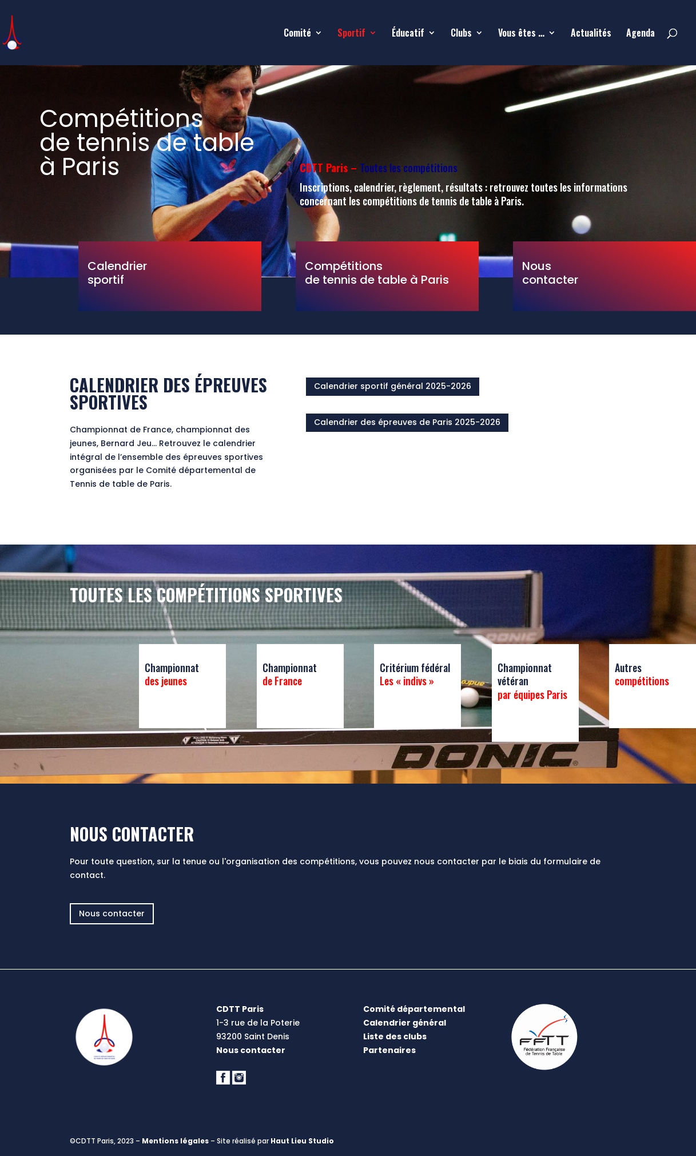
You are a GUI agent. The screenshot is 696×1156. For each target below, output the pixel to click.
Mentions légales (175, 1141)
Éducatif (408, 34)
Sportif (351, 34)
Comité (297, 34)
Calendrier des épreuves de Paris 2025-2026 (407, 422)
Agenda (640, 34)
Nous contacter (112, 913)
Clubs (461, 34)
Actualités (591, 34)
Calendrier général (404, 1022)
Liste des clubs (395, 1036)
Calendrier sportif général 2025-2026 (392, 386)
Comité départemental (414, 1009)
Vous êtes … (521, 34)
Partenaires (389, 1050)
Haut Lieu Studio (302, 1141)
